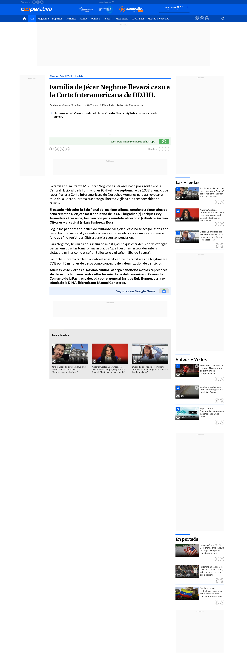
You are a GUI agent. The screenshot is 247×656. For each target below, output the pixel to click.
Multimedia (122, 18)
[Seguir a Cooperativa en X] (38, 2)
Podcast (107, 18)
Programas (138, 18)
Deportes (57, 18)
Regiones (71, 18)
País (31, 18)
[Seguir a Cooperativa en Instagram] (41, 2)
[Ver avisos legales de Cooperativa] (197, 21)
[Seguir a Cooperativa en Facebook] (34, 2)
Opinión (95, 18)
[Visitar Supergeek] (207, 21)
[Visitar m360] (202, 21)
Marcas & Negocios (158, 18)
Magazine (43, 18)
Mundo (84, 18)
